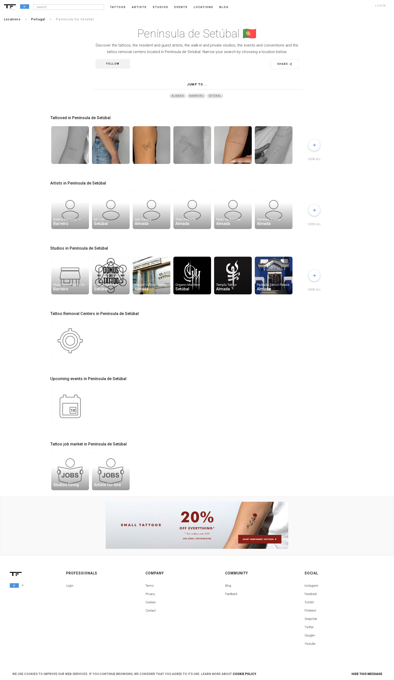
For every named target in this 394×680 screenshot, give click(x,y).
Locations (203, 7)
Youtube (310, 644)
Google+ (310, 635)
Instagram (311, 585)
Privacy (150, 594)
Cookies (150, 602)
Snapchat (311, 619)
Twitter (309, 627)
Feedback (231, 594)
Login (69, 585)
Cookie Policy (244, 674)
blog (224, 7)
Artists (139, 7)
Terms (149, 585)
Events (181, 7)
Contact (150, 610)
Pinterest (310, 610)
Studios (160, 7)
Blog (228, 585)
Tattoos (118, 7)
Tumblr (309, 602)
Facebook (311, 594)
